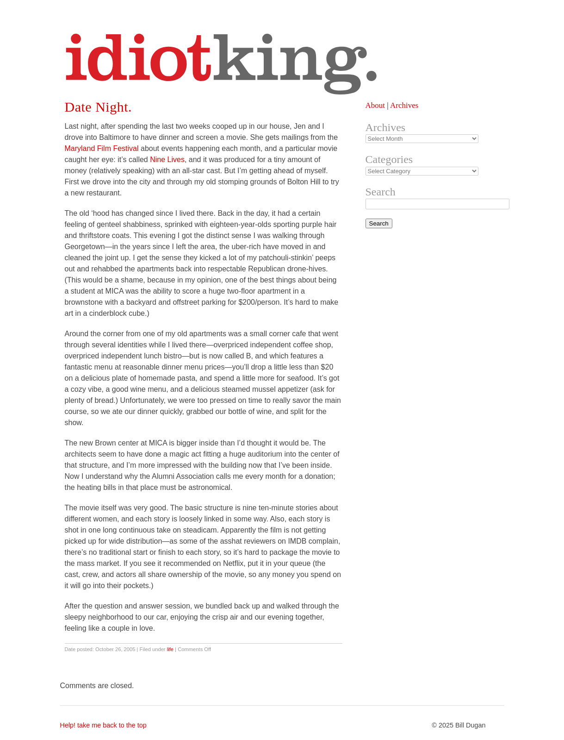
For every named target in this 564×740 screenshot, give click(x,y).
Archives (404, 105)
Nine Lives (167, 159)
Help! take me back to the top (103, 725)
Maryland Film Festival (102, 148)
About (375, 105)
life (170, 649)
